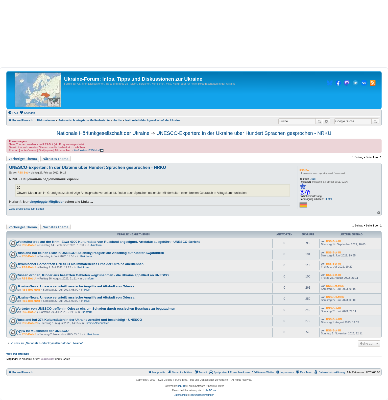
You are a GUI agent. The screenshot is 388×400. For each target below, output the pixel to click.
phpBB (181, 386)
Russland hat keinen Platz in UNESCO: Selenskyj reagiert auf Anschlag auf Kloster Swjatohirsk (90, 253)
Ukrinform (96, 245)
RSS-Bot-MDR (31, 289)
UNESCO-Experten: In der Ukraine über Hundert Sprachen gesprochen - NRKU (243, 133)
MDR (87, 289)
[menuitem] (13, 113)
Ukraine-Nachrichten (97, 323)
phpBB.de (210, 390)
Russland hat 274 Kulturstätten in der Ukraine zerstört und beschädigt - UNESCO (79, 320)
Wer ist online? (17, 354)
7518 (312, 178)
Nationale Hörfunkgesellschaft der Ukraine (103, 133)
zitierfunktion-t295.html (86, 150)
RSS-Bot (304, 170)
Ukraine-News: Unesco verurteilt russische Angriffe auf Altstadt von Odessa (75, 286)
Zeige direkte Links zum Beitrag (26, 208)
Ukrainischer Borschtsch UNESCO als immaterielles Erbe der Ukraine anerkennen (80, 264)
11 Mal (328, 199)
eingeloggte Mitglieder (46, 201)
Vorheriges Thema (23, 158)
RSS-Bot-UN (30, 323)
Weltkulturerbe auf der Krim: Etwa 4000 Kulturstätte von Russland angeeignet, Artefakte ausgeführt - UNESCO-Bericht (108, 242)
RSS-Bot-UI (29, 245)
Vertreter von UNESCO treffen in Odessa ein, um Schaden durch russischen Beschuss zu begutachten (96, 308)
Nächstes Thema (55, 158)
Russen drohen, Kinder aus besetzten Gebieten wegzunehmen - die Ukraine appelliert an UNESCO (93, 275)
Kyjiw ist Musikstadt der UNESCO (43, 331)
